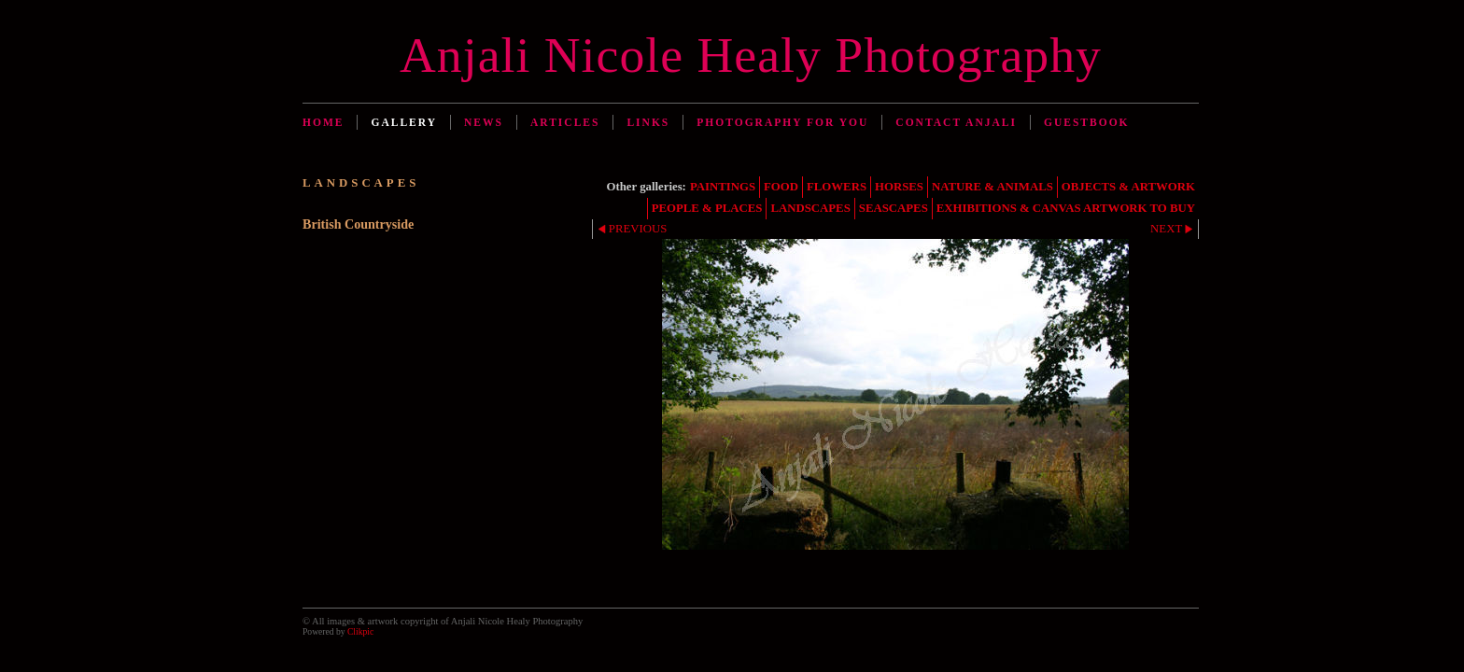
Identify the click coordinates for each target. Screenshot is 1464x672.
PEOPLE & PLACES (707, 208)
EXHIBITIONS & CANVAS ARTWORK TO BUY (1065, 208)
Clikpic (360, 631)
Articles (564, 122)
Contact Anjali (956, 122)
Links (647, 122)
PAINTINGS (722, 186)
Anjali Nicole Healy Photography (751, 55)
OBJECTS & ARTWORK (1128, 186)
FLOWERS (836, 186)
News (483, 122)
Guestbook (1087, 122)
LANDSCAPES (810, 208)
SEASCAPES (893, 208)
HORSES (899, 186)
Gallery (404, 122)
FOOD (781, 186)
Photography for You (782, 122)
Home (323, 122)
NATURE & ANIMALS (992, 186)
